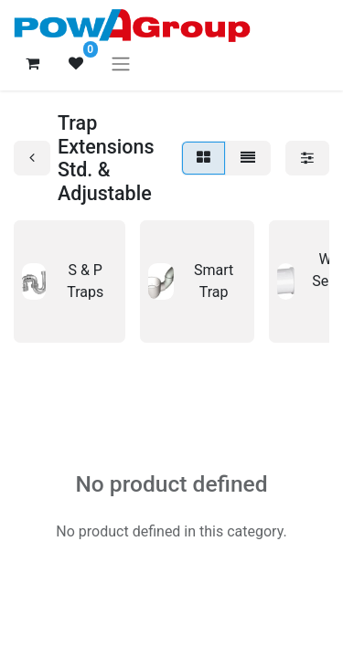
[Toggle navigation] (121, 63)
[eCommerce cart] (32, 63)
